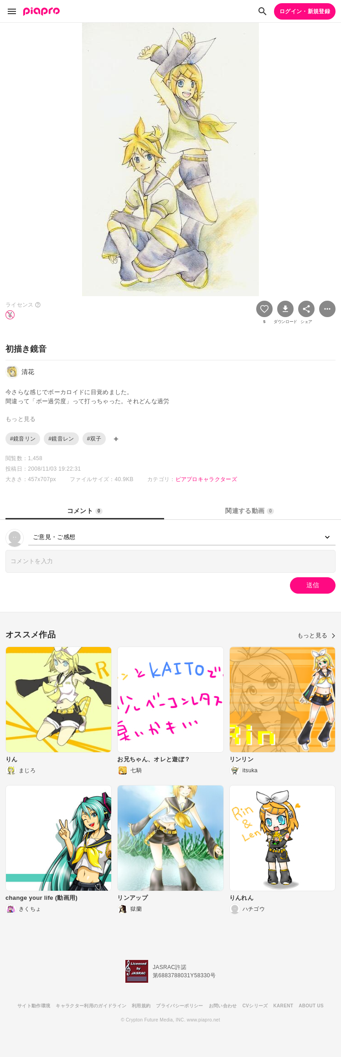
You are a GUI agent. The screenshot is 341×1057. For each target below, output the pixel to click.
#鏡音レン (61, 439)
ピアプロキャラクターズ (207, 479)
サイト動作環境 (33, 1005)
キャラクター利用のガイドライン (91, 1005)
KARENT (284, 1005)
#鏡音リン (23, 439)
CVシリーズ (255, 1005)
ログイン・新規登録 (304, 11)
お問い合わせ (223, 1005)
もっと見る (316, 635)
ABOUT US (311, 1005)
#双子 (94, 439)
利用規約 (141, 1005)
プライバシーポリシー (179, 1005)
